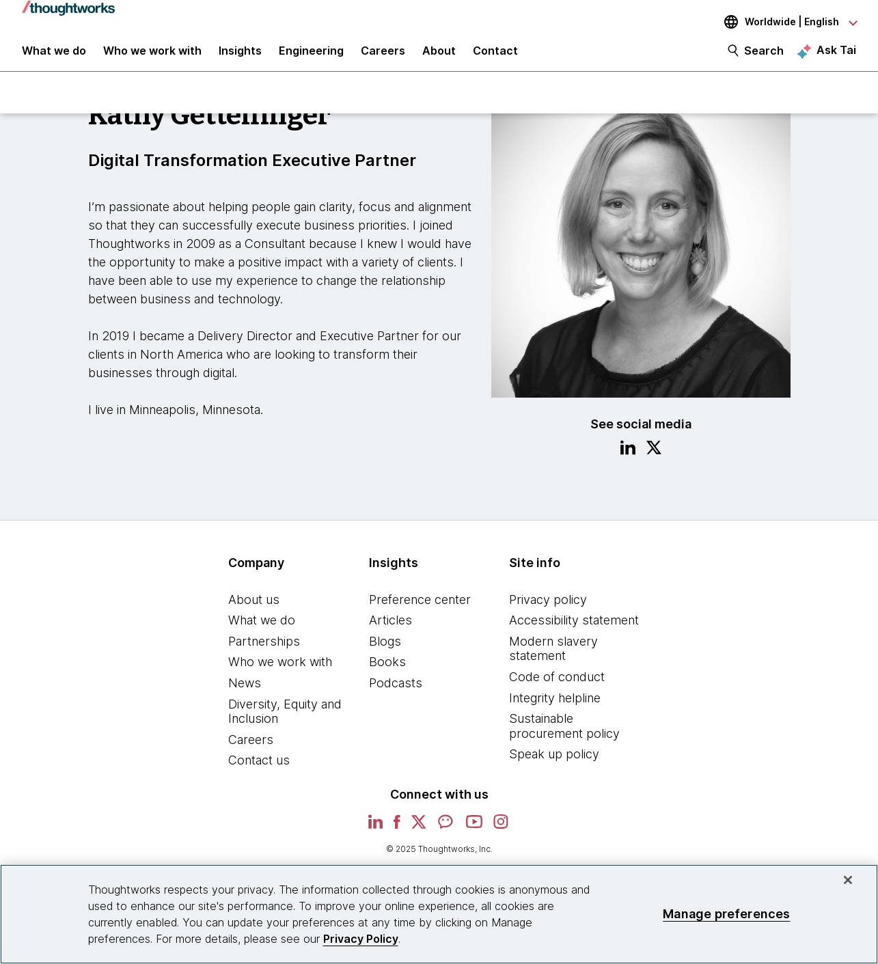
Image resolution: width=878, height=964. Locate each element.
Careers (250, 750)
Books (387, 672)
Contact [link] (495, 56)
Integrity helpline (555, 708)
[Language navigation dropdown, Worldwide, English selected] (781, 22)
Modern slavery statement (553, 659)
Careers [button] (383, 56)
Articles (390, 631)
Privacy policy (548, 610)
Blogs (385, 651)
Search (764, 56)
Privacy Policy (360, 939)
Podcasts (395, 693)
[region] (439, 914)
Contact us (259, 771)
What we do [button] (54, 56)
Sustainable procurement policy (564, 737)
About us (253, 610)
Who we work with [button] (152, 56)
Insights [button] (240, 56)
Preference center (420, 610)
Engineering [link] (311, 56)
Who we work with (280, 672)
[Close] (848, 880)
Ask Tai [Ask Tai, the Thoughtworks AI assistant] (836, 55)
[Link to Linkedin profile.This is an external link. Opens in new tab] (627, 459)
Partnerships (264, 651)
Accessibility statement (574, 631)
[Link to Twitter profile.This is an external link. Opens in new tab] (653, 459)
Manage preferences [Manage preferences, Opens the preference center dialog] (726, 914)
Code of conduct (557, 687)
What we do (261, 631)
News (244, 693)
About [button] (439, 56)
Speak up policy (554, 765)
